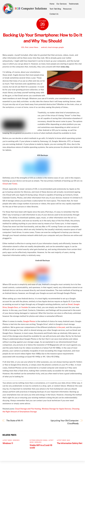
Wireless (38, 442)
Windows (16, 440)
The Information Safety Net (69, 443)
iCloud (5, 184)
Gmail (70, 304)
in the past (60, 327)
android (44, 47)
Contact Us (54, 14)
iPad (26, 47)
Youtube (24, 307)
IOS (22, 47)
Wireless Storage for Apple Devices (56, 409)
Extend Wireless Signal (39, 440)
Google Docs (13, 307)
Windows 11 (8, 443)
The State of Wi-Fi (14, 420)
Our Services (61, 4)
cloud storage (53, 47)
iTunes (14, 184)
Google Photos (29, 321)
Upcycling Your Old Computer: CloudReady (65, 422)
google (61, 47)
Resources (67, 9)
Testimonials (74, 4)
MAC (68, 440)
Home (52, 4)
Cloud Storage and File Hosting (28, 409)
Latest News (33, 47)
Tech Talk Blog (55, 9)
